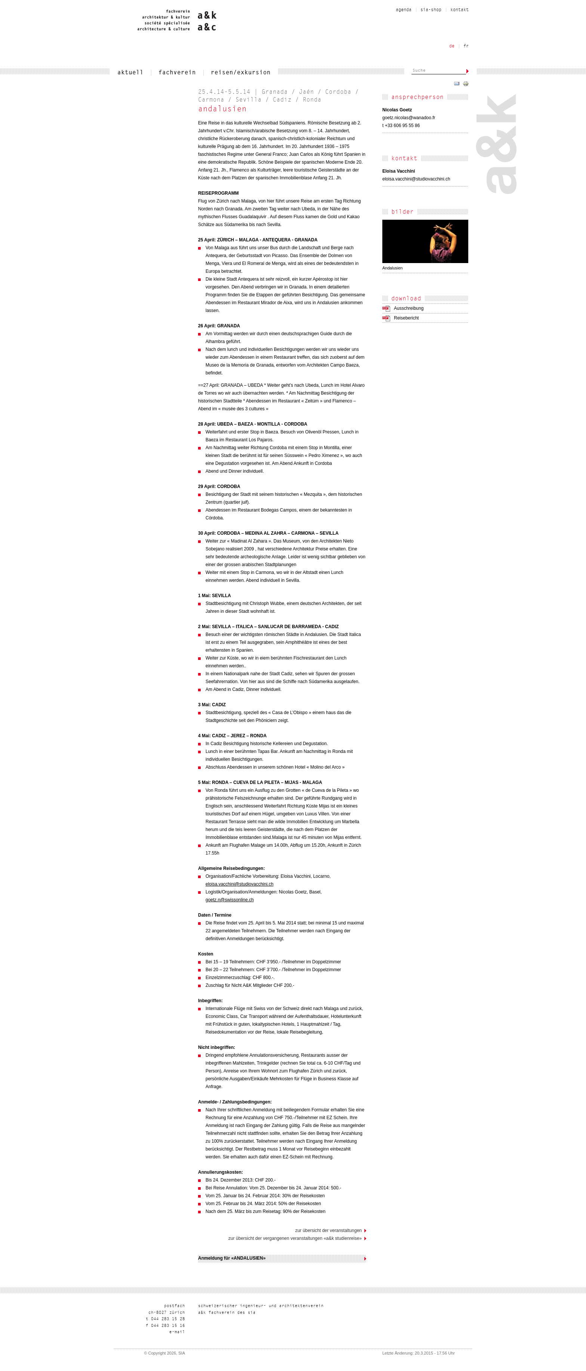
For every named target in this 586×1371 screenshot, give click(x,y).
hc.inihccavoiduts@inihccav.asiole (416, 179)
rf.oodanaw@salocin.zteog (408, 117)
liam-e (177, 1332)
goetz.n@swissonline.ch (230, 899)
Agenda (403, 10)
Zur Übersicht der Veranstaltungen (328, 1230)
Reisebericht (406, 318)
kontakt (459, 10)
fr (466, 46)
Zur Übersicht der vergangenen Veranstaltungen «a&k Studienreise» (295, 1238)
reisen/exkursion (241, 73)
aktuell (130, 73)
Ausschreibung (408, 308)
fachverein (177, 73)
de (451, 46)
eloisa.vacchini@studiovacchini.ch (240, 884)
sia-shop (430, 10)
